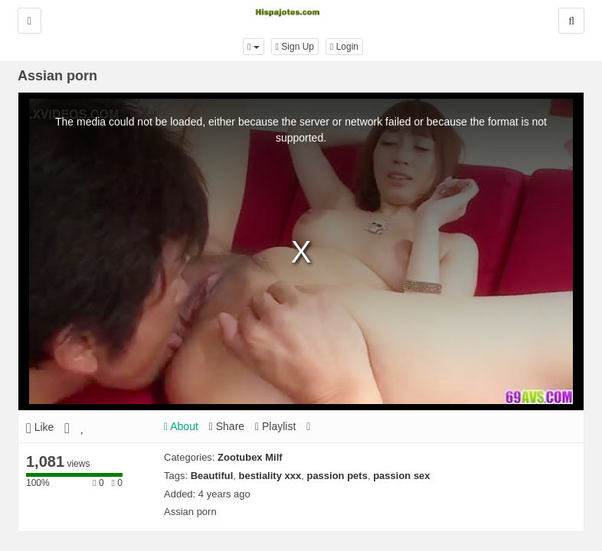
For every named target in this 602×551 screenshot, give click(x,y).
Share (226, 426)
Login (344, 46)
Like (40, 427)
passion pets (336, 475)
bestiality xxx (270, 475)
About (181, 426)
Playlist (275, 426)
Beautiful (212, 475)
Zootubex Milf (250, 457)
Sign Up (295, 46)
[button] (253, 46)
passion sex (401, 475)
